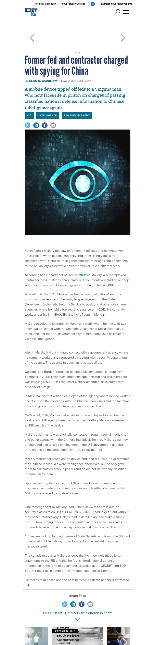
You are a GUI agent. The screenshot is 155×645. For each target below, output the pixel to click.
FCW (64, 66)
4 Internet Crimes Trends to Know (88, 598)
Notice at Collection (45, 3)
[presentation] (30, 627)
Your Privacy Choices (78, 4)
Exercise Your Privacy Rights (116, 3)
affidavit (84, 260)
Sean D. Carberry (43, 66)
